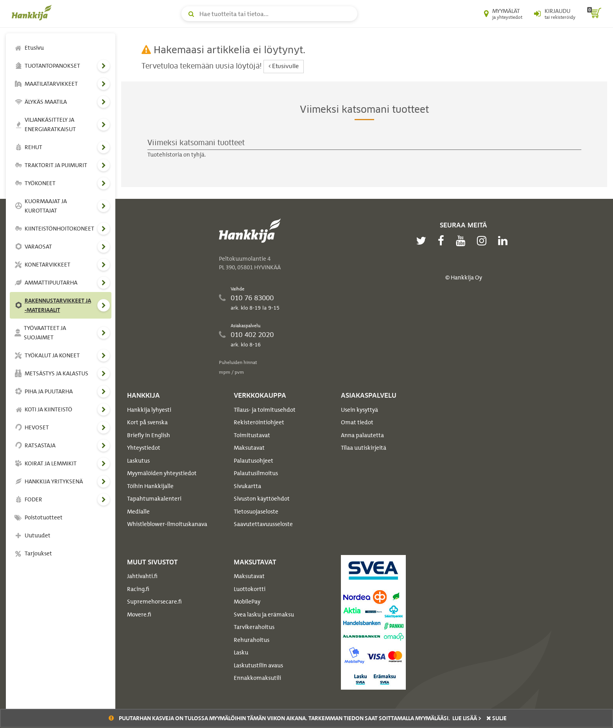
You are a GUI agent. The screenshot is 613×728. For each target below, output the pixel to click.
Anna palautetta (362, 435)
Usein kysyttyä (359, 410)
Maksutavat (249, 448)
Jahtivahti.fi (142, 576)
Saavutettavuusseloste (263, 524)
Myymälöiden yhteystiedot (162, 473)
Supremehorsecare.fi (154, 601)
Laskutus (138, 461)
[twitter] (423, 240)
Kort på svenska (147, 422)
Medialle (138, 511)
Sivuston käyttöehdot (262, 499)
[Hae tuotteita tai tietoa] (269, 13)
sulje (496, 718)
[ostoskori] (594, 14)
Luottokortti (249, 589)
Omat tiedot (357, 422)
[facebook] (443, 240)
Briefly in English (148, 435)
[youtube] (462, 240)
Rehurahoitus (251, 640)
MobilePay (247, 601)
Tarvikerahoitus (254, 627)
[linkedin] (504, 240)
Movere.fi (139, 614)
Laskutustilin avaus (258, 665)
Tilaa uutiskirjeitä (363, 448)
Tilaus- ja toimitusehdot (265, 410)
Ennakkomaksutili (257, 678)
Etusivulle (284, 66)
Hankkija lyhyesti (149, 410)
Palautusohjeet (253, 461)
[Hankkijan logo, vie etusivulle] (33, 12)
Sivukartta (247, 486)
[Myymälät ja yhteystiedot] (503, 14)
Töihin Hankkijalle (150, 486)
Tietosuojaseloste (256, 511)
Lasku (241, 652)
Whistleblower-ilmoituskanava (167, 524)
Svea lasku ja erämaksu (264, 614)
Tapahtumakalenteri (154, 499)
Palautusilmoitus (256, 473)
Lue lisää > (466, 718)
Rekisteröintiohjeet (259, 422)
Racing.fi (138, 589)
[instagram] (483, 240)
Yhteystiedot (143, 448)
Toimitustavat (252, 435)
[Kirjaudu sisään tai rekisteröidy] (554, 14)
